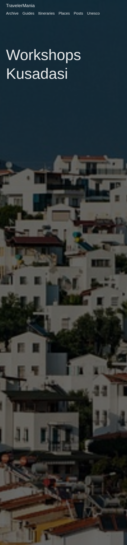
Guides (28, 13)
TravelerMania (20, 5)
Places (64, 13)
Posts (78, 13)
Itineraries (46, 13)
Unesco (93, 13)
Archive (12, 13)
